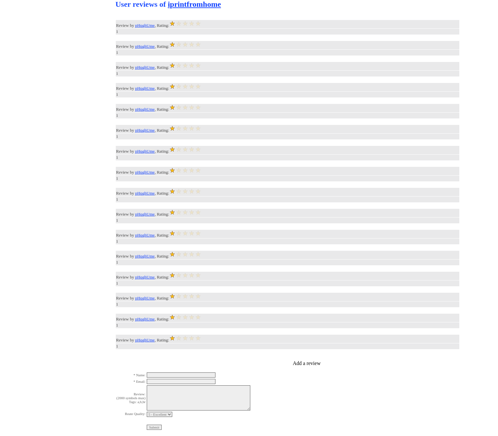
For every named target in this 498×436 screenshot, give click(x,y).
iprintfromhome (194, 4)
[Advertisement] (25, 97)
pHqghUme (145, 25)
